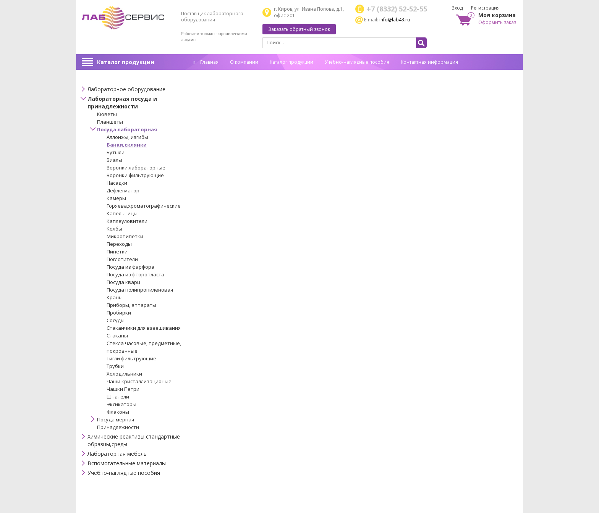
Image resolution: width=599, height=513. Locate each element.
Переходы (119, 243)
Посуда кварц (123, 282)
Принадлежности (118, 427)
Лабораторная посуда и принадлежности (122, 102)
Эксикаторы (121, 404)
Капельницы (122, 213)
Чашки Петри (123, 389)
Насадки (117, 182)
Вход (457, 8)
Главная (206, 62)
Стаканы (117, 335)
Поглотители (122, 259)
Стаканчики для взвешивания (144, 327)
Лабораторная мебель (117, 453)
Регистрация (485, 8)
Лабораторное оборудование (126, 89)
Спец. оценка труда (215, 74)
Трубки (115, 366)
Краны (115, 297)
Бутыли (116, 152)
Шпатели (118, 396)
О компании (244, 62)
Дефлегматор (123, 190)
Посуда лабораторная (127, 129)
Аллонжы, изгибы (127, 137)
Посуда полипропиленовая (140, 289)
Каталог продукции (125, 62)
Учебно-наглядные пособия (357, 62)
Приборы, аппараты (131, 305)
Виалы (114, 159)
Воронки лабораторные (136, 167)
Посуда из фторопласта (135, 274)
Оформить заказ (497, 22)
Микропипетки (125, 236)
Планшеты (110, 121)
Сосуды (116, 320)
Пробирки (119, 312)
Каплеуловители (127, 221)
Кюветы (107, 114)
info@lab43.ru (394, 19)
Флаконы (118, 411)
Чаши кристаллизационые (139, 381)
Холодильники (124, 373)
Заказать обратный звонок (299, 29)
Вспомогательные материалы (126, 463)
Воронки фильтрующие (135, 175)
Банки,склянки (127, 144)
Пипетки (117, 251)
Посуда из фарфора (130, 266)
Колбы (114, 228)
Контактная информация (429, 62)
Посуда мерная (115, 419)
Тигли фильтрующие (131, 358)
